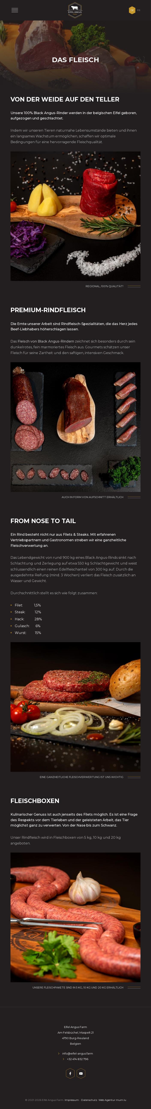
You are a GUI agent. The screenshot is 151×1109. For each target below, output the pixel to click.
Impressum (72, 1100)
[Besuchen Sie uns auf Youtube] (81, 1074)
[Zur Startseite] (74, 10)
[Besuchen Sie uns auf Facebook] (70, 1074)
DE (132, 10)
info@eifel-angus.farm (77, 1053)
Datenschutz (89, 1100)
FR (138, 10)
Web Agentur (107, 1100)
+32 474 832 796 (77, 1059)
